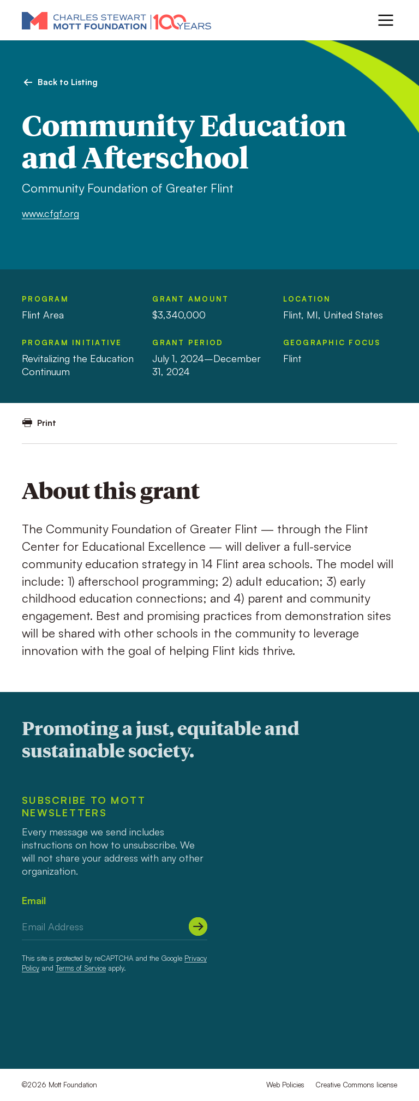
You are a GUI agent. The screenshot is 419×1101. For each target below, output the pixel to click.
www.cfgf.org (50, 213)
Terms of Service (81, 968)
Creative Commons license (356, 1084)
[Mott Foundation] (116, 20)
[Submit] (198, 926)
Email (34, 900)
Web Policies (285, 1084)
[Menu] (385, 20)
